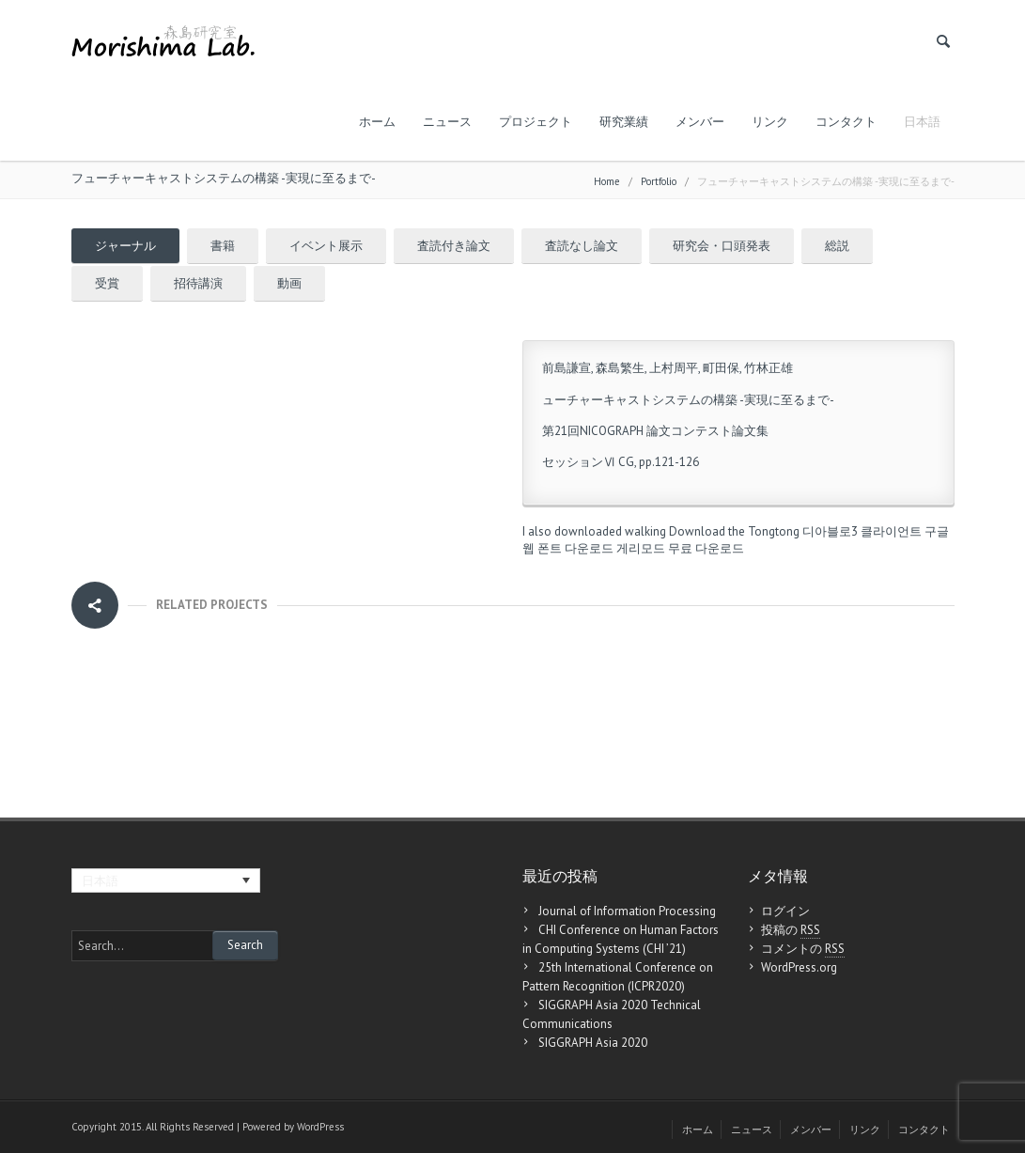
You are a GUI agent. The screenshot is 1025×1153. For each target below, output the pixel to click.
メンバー (700, 122)
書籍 (222, 246)
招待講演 (198, 283)
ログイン (785, 911)
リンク (770, 122)
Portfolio (658, 181)
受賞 (107, 283)
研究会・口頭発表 (721, 246)
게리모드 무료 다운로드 (680, 548)
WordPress (320, 1126)
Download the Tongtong (734, 531)
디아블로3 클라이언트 (862, 531)
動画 (289, 283)
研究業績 (623, 122)
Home (607, 181)
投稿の (790, 930)
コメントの (803, 949)
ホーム (377, 122)
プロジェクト (535, 122)
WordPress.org (799, 967)
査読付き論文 (453, 246)
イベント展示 (326, 246)
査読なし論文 (581, 246)
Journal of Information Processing (627, 911)
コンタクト (846, 122)
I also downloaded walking (594, 531)
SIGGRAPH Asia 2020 (592, 1043)
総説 (837, 246)
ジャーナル (125, 246)
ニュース (447, 122)
